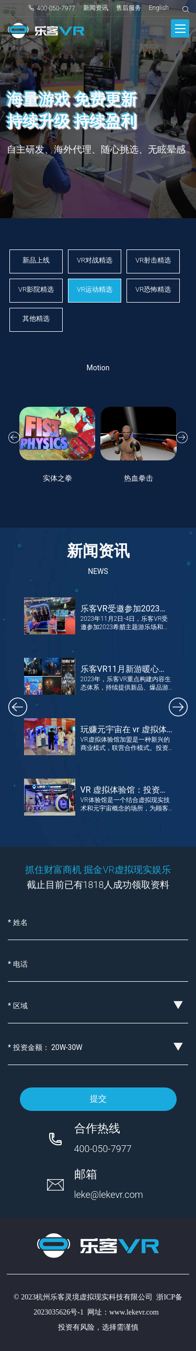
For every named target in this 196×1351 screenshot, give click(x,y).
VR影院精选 (36, 289)
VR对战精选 (94, 260)
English (159, 7)
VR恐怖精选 (153, 289)
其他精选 (36, 318)
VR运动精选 (94, 289)
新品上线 (36, 260)
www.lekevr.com (134, 1312)
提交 (98, 1099)
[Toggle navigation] (180, 28)
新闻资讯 (95, 7)
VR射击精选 (153, 260)
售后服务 (128, 7)
